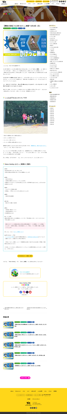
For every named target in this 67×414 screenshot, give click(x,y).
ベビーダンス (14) (53, 77)
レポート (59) (52, 85)
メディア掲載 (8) (53, 84)
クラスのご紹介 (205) (54, 47)
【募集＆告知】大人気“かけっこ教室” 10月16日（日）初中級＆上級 (29, 355)
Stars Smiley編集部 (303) (55, 94)
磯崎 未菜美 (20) (53, 96)
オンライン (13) (53, 41)
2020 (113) (52, 118)
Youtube (65, 1)
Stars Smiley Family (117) (55, 34)
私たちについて (23, 3)
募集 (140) (52, 79)
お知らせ (16, 3)
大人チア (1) (52, 38)
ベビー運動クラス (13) (54, 75)
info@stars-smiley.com (33, 236)
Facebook (59, 1)
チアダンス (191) (53, 66)
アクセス (57, 3)
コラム (53, 3)
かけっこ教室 (20, 28)
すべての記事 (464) (53, 27)
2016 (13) (52, 124)
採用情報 (63, 3)
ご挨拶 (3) (52, 50)
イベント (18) (52, 36)
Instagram (61, 1)
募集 (24, 28)
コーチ (34, 3)
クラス (29, 3)
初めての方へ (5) (53, 70)
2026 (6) (51, 108)
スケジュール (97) (53, 56)
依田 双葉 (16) (53, 101)
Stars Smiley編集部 (14, 28)
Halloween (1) (52, 29)
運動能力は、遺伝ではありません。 (39, 145)
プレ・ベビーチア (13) (54, 73)
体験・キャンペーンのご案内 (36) (56, 61)
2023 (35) (52, 113)
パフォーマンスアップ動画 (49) (56, 72)
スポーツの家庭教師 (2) (54, 57)
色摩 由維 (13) (53, 97)
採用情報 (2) (52, 52)
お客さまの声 (39, 3)
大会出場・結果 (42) (54, 59)
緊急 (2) (51, 45)
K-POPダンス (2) (53, 31)
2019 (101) (52, 120)
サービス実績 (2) (53, 54)
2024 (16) (52, 111)
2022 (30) (52, 115)
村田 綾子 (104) (53, 99)
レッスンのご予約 (10, 236)
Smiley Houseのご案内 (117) (55, 32)
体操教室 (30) (52, 63)
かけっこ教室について (19, 231)
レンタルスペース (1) (54, 87)
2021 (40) (52, 117)
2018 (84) (52, 122)
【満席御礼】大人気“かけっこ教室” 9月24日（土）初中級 (27, 365)
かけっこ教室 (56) (53, 43)
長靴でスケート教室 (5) (54, 68)
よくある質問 (46, 3)
